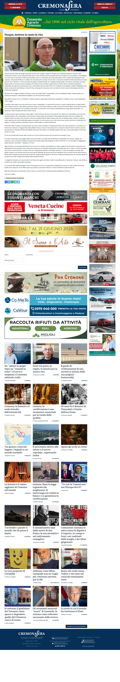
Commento (56, 259)
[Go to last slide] (7, 54)
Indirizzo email (14, 262)
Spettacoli (68, 13)
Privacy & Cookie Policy (88, 646)
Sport (35, 13)
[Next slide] (84, 54)
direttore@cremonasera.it (60, 638)
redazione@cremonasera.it (60, 643)
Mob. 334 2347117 (88, 641)
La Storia (58, 13)
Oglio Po (105, 7)
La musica (42, 13)
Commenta (82, 267)
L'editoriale (77, 13)
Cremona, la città (15, 4)
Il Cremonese (15, 7)
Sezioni (87, 13)
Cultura (51, 13)
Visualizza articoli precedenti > (76, 626)
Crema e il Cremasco (104, 4)
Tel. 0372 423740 (88, 640)
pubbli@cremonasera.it (88, 642)
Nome (14, 256)
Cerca (95, 13)
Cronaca (28, 13)
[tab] (45, 71)
